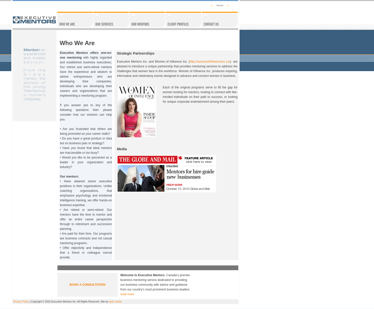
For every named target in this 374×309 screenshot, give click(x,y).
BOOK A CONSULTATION (87, 284)
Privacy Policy (21, 301)
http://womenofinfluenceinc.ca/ (210, 61)
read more (127, 294)
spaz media (115, 301)
